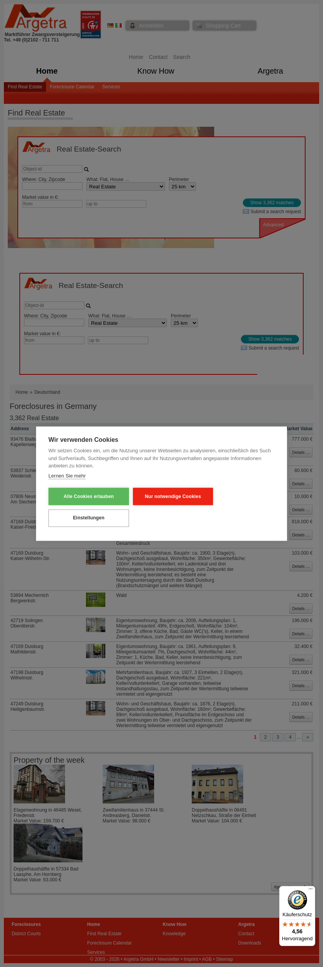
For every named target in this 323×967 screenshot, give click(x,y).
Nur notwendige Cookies (166, 496)
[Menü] (310, 890)
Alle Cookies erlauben (86, 496)
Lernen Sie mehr (67, 476)
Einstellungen (86, 518)
